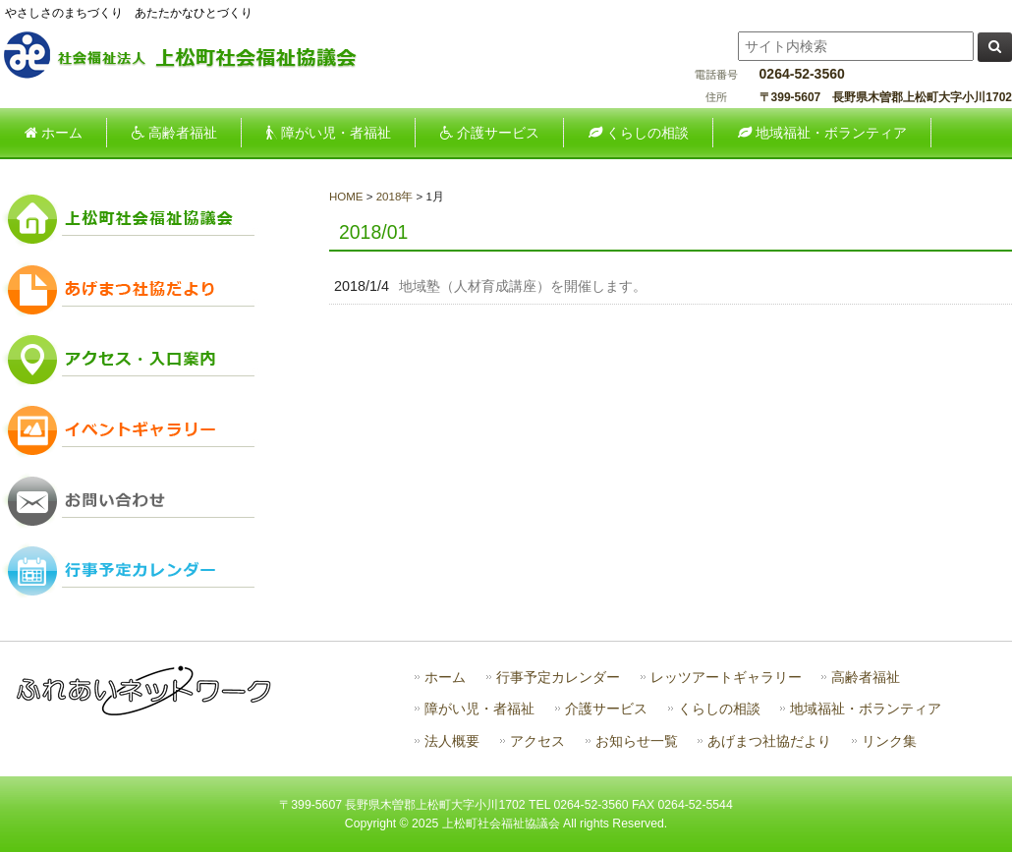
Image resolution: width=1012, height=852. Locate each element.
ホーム (445, 677)
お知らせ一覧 (636, 741)
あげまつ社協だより (769, 741)
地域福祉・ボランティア (865, 709)
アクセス (537, 741)
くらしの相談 (719, 709)
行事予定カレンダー (558, 677)
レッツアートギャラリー (726, 677)
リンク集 (889, 741)
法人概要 (451, 741)
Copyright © (378, 823)
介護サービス (606, 709)
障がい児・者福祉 (479, 709)
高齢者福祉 (865, 677)
